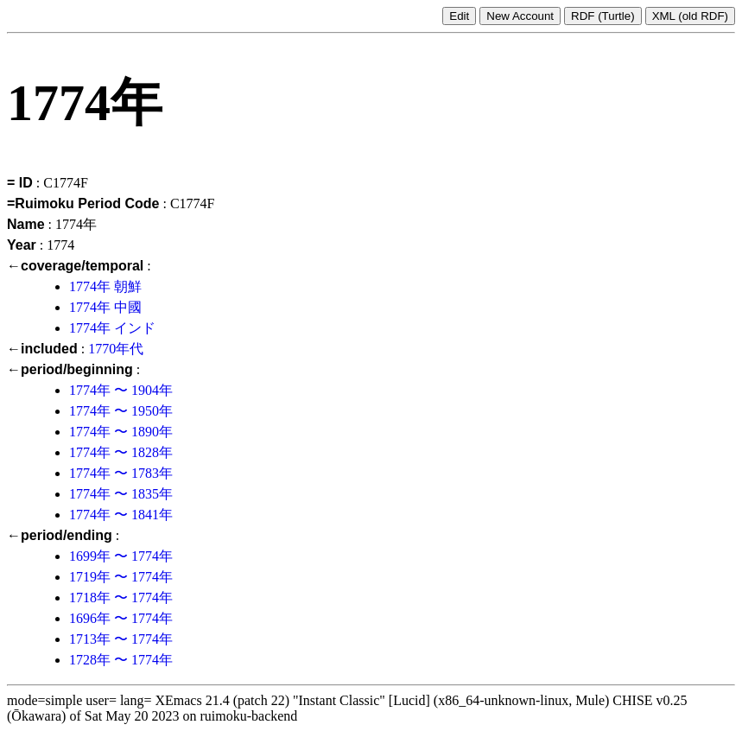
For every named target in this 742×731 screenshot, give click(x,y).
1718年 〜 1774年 (121, 597)
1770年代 (115, 348)
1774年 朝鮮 (105, 286)
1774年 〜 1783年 (121, 473)
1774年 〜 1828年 (121, 452)
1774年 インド (112, 328)
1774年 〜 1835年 (121, 493)
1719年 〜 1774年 (121, 576)
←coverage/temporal (75, 265)
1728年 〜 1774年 (121, 659)
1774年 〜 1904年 (121, 390)
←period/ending (59, 535)
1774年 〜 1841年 (121, 514)
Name (26, 224)
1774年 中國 (105, 307)
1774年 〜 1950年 (121, 411)
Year (21, 245)
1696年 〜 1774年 (121, 618)
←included (42, 348)
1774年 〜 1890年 (121, 431)
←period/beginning (70, 369)
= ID (20, 182)
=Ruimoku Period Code (83, 203)
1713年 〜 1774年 (121, 639)
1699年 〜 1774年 (121, 556)
